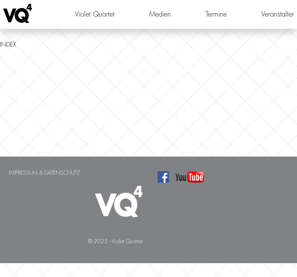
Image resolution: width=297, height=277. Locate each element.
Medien (160, 14)
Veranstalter (277, 14)
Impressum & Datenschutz (44, 172)
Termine (216, 14)
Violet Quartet (94, 14)
